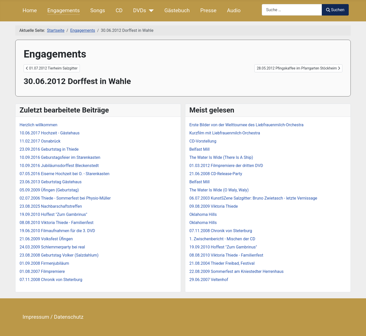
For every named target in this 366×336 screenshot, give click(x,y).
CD (119, 10)
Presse (208, 10)
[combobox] (292, 10)
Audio (234, 10)
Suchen (335, 9)
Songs (97, 10)
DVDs (139, 10)
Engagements (63, 10)
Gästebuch (177, 10)
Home (30, 10)
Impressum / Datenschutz (53, 317)
